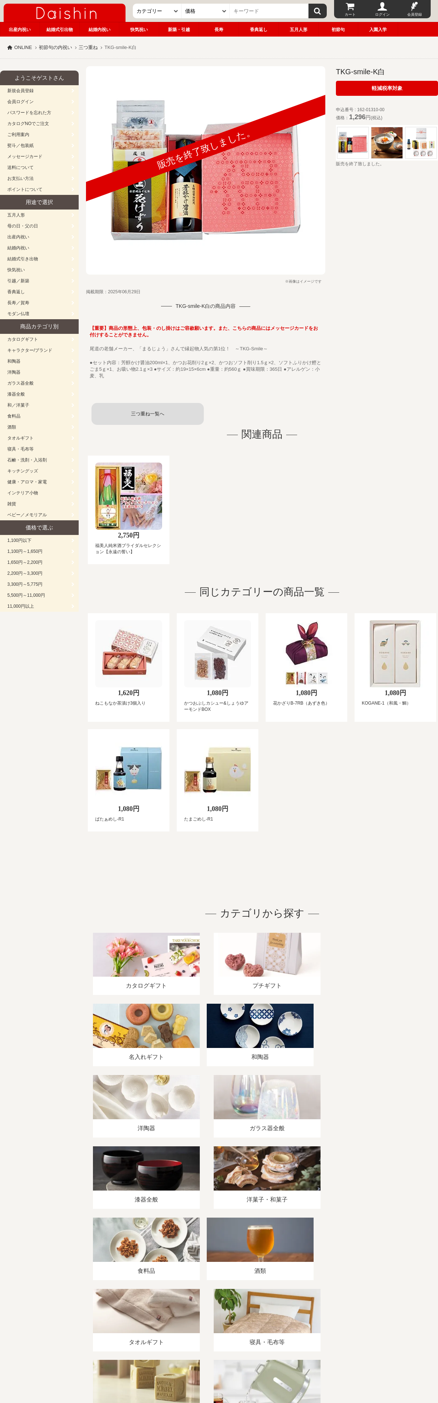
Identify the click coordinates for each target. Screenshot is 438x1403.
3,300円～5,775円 (24, 584)
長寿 (218, 29)
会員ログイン (20, 101)
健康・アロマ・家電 (27, 481)
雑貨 (11, 503)
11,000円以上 (20, 606)
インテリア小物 (22, 492)
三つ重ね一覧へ (147, 413)
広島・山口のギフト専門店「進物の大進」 (219, 1358)
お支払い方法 (20, 178)
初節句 (338, 29)
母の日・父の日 (22, 226)
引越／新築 (18, 280)
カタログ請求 (265, 1318)
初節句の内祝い (55, 47)
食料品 (13, 416)
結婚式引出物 (59, 29)
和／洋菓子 (18, 405)
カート (350, 14)
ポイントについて (24, 189)
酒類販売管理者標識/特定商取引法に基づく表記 (129, 1318)
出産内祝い (20, 29)
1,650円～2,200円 (24, 562)
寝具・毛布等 (20, 449)
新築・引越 (179, 29)
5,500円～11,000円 (26, 595)
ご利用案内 (18, 134)
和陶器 (13, 361)
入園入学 (378, 29)
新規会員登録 (20, 90)
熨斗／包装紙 (20, 145)
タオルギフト (20, 438)
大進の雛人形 (219, 1367)
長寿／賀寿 (18, 302)
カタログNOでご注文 (28, 123)
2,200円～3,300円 (24, 573)
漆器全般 (16, 394)
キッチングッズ (22, 471)
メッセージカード (24, 156)
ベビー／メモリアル (27, 514)
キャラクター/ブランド (29, 350)
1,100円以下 (19, 540)
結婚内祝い (100, 29)
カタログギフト (22, 339)
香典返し (258, 29)
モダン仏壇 (18, 313)
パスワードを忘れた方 (29, 112)
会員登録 (414, 14)
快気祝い (139, 29)
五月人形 (298, 29)
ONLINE (23, 47)
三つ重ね (88, 47)
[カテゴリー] (157, 11)
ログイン (382, 14)
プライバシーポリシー (215, 1318)
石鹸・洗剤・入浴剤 (27, 460)
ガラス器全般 (20, 383)
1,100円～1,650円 (24, 551)
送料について (20, 167)
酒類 (11, 427)
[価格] (205, 11)
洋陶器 (13, 372)
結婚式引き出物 (22, 258)
